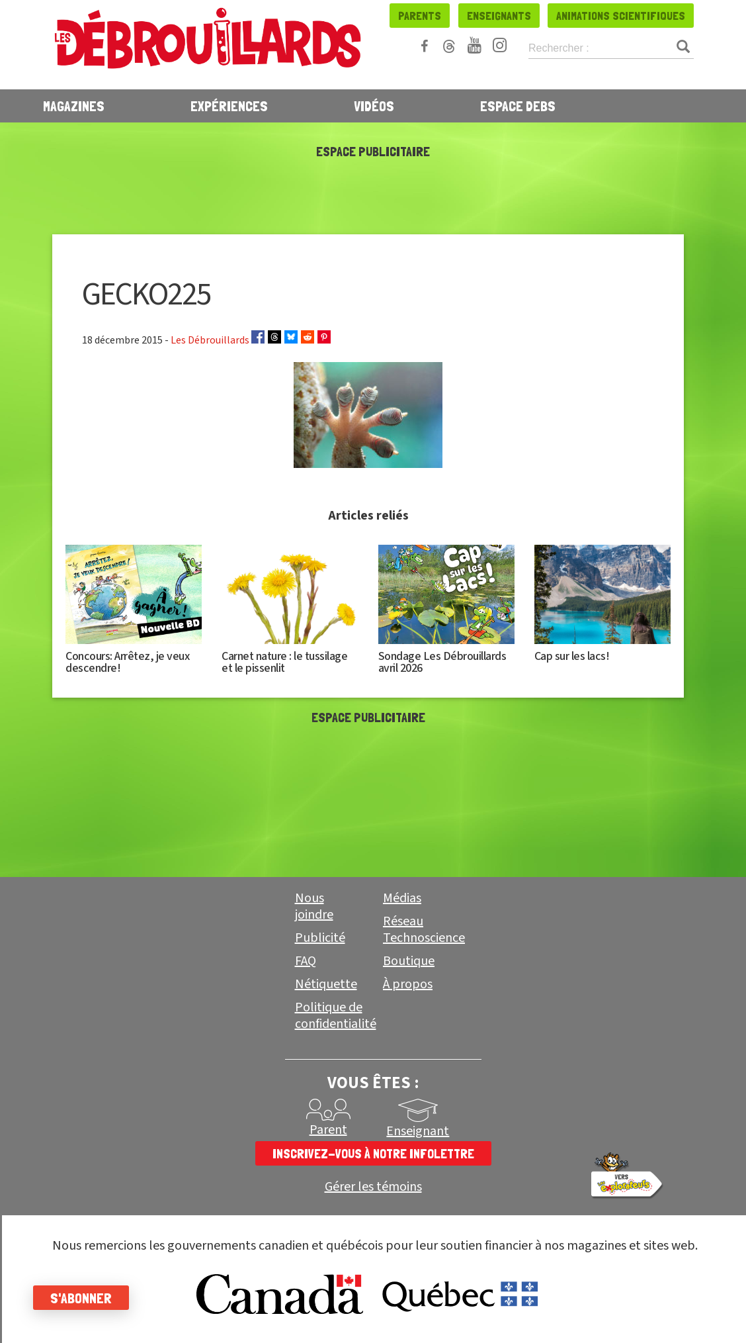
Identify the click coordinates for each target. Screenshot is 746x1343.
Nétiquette (326, 984)
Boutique (409, 961)
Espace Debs (518, 106)
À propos (408, 984)
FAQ (305, 961)
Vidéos (374, 106)
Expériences (229, 106)
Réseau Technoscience (424, 929)
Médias (402, 898)
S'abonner (81, 1298)
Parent (328, 1130)
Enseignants (499, 16)
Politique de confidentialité (335, 1015)
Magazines (73, 106)
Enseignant (417, 1131)
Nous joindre (314, 906)
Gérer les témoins (373, 1187)
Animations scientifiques (620, 16)
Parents (419, 16)
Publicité (320, 938)
